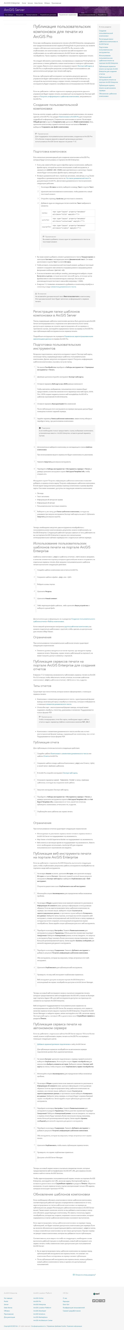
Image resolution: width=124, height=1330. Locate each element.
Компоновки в (69, 117)
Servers (30, 3)
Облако (47, 3)
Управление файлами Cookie (56, 1326)
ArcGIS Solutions (39, 1314)
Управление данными (48, 15)
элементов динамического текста (63, 288)
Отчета (46, 757)
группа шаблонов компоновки (76, 627)
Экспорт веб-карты (85, 66)
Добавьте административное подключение (53, 1045)
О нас (65, 1298)
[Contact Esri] (103, 1300)
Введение (19, 15)
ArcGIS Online (38, 1298)
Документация (9, 1317)
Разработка (102, 15)
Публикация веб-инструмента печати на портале (108, 79)
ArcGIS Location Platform (42, 1308)
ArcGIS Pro (37, 1301)
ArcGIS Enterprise (12, 3)
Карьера (66, 1301)
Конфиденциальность (38, 1326)
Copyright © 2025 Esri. (11, 1326)
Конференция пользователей (74, 1308)
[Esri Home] (96, 1294)
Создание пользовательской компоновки (106, 33)
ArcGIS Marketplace (40, 1317)
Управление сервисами (67, 15)
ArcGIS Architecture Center (43, 1320)
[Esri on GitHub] (100, 1300)
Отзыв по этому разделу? (85, 1275)
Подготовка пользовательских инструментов (106, 49)
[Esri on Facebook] (97, 1300)
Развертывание (31, 15)
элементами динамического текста (75, 754)
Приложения (56, 3)
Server (6, 1304)
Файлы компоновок (56, 622)
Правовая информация (74, 1326)
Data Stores (38, 3)
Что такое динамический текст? (78, 178)
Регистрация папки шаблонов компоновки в (108, 41)
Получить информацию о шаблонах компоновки (59, 96)
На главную (9, 15)
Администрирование (87, 15)
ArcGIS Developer (39, 1311)
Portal (24, 3)
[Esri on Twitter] (93, 1300)
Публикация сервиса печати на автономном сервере (107, 87)
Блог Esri (66, 1304)
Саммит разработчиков (72, 1311)
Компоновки (55, 754)
